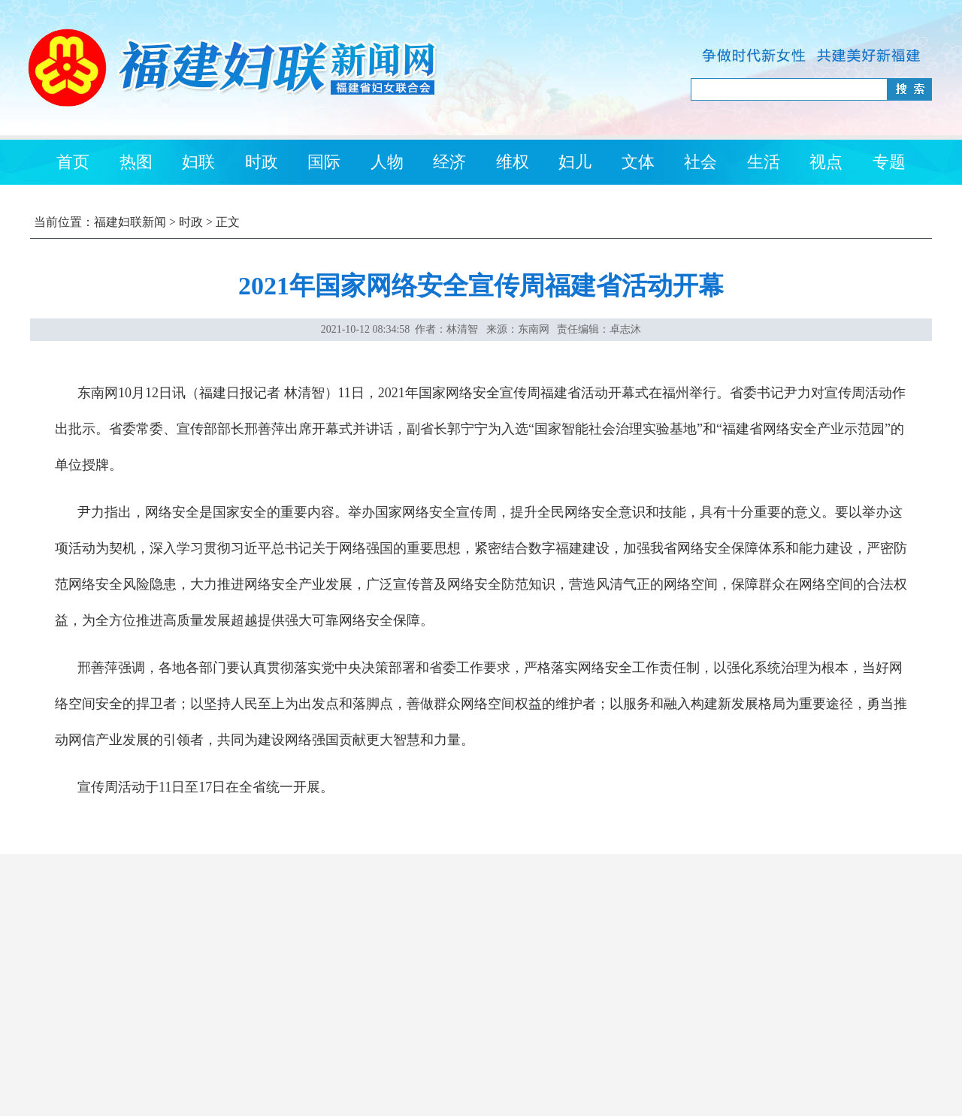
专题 (889, 161)
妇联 (198, 161)
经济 (449, 161)
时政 (261, 161)
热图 (136, 161)
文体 (638, 161)
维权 (512, 161)
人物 (387, 161)
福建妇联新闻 (130, 222)
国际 (323, 161)
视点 (826, 161)
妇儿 (574, 161)
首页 (72, 161)
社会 (700, 161)
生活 (763, 161)
